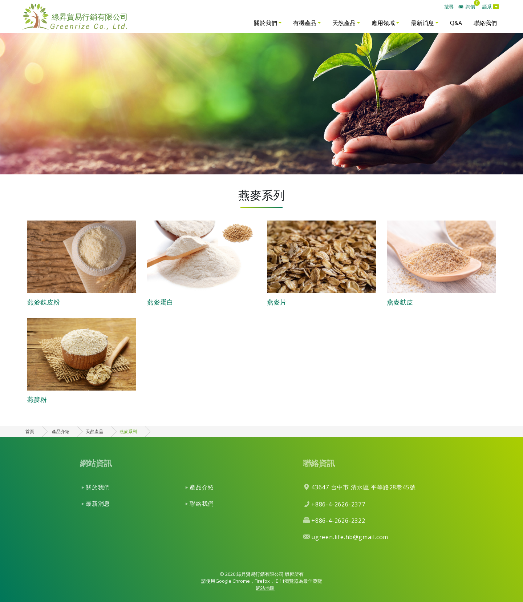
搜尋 (449, 6)
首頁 (29, 431)
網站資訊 (96, 463)
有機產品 (304, 23)
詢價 (470, 6)
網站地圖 (265, 588)
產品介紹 (60, 431)
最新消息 (422, 23)
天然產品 (344, 23)
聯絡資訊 (319, 463)
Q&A (456, 23)
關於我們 (265, 23)
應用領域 (383, 23)
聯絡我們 (485, 23)
